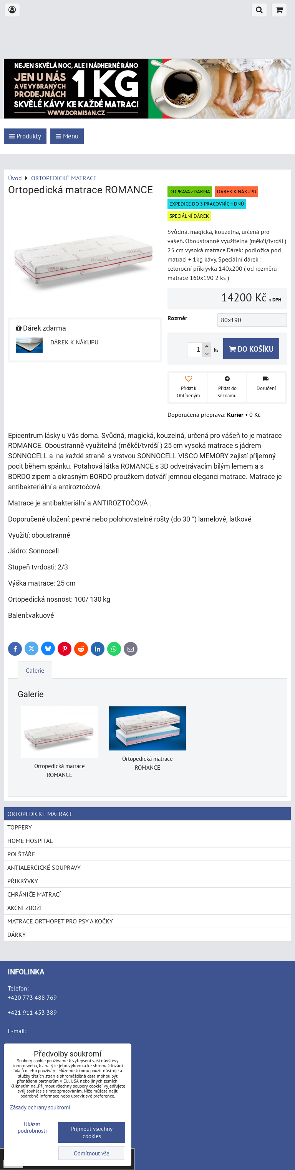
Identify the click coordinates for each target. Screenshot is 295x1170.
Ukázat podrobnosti (32, 1127)
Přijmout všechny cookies (92, 1132)
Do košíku (251, 349)
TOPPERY (19, 827)
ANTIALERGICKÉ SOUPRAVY (44, 867)
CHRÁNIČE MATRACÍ (34, 894)
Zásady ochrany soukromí (40, 1107)
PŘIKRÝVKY (22, 881)
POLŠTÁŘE (21, 854)
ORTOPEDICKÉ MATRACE (40, 814)
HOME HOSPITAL (30, 840)
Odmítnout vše (91, 1153)
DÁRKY (16, 934)
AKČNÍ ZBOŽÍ (24, 908)
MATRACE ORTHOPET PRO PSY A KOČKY (60, 921)
